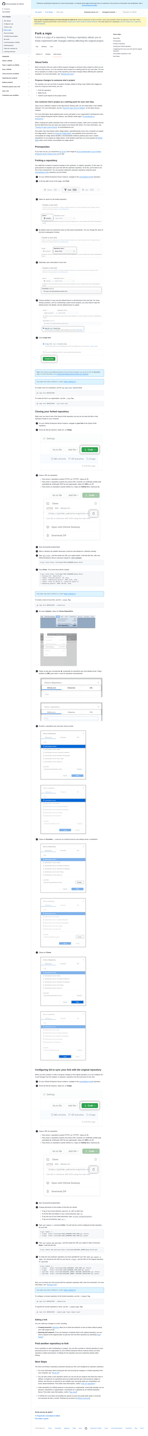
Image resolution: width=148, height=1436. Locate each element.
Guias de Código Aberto (63, 133)
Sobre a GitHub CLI (70, 381)
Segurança (67, 1428)
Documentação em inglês (89, 5)
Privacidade (58, 1428)
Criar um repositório (88, 1383)
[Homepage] (86, 1428)
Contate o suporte (41, 1418)
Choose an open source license (46, 127)
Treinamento (128, 1428)
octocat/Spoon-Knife (42, 172)
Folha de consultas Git (10, 48)
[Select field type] (92, 12)
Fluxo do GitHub (8, 33)
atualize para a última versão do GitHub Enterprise (83, 21)
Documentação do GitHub (15, 4)
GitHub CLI (39, 54)
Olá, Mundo (7, 21)
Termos (50, 1428)
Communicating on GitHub (12, 42)
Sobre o (142, 1428)
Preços (106, 1428)
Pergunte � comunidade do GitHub (47, 1416)
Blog (136, 1428)
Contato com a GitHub (95, 1428)
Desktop (47, 54)
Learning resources (9, 51)
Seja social (73, 1392)
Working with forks (67, 74)
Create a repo (8, 27)
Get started (6, 12)
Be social (6, 39)
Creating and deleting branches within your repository (72, 374)
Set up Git (55, 1373)
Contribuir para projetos (11, 36)
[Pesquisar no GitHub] (132, 12)
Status (74, 1428)
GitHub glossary (8, 45)
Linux (51, 46)
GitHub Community (83, 1398)
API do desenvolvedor (116, 1428)
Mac (37, 46)
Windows (44, 46)
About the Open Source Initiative (74, 108)
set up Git (62, 151)
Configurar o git (8, 24)
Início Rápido (50, 12)
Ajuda (80, 1428)
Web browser (57, 54)
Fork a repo (7, 30)
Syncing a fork (52, 1285)
